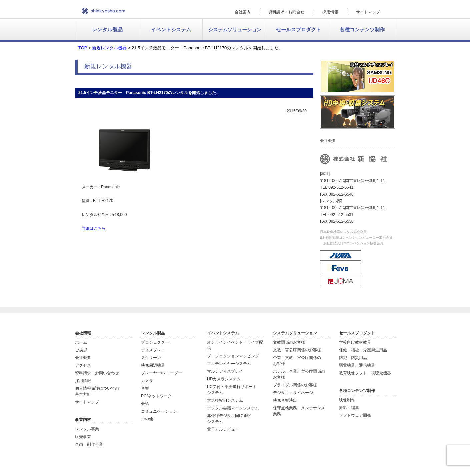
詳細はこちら (94, 228)
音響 (145, 388)
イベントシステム (171, 29)
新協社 (103, 11)
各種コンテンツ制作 (362, 29)
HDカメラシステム (224, 379)
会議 (145, 403)
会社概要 (83, 357)
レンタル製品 (107, 29)
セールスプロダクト (298, 29)
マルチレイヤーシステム (229, 363)
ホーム (81, 342)
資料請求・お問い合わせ (97, 373)
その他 (147, 419)
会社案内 (243, 12)
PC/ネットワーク (156, 396)
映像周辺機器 (153, 365)
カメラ (147, 380)
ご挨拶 (81, 350)
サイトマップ (368, 12)
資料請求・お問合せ (286, 12)
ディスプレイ (153, 350)
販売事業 (83, 436)
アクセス (83, 365)
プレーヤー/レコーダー (161, 373)
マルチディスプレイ (225, 371)
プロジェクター (155, 342)
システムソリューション (234, 29)
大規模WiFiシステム (225, 400)
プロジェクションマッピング (233, 356)
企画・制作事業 (89, 444)
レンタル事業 (87, 429)
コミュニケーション (159, 411)
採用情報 (330, 12)
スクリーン (151, 357)
